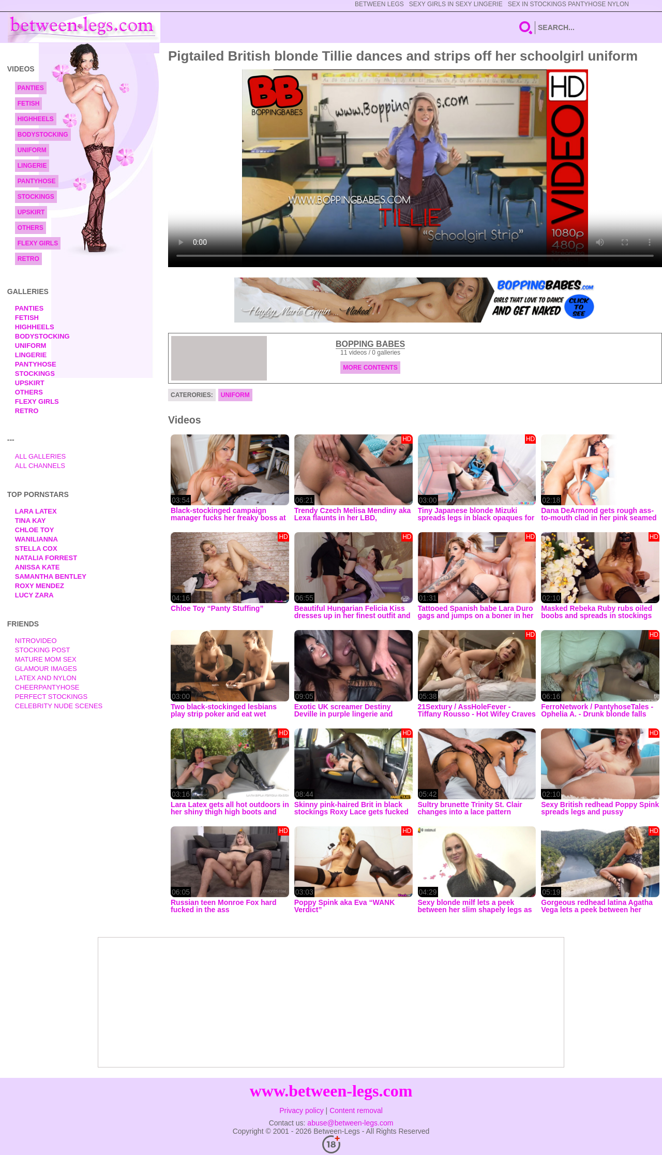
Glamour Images (46, 668)
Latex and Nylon (46, 678)
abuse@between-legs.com (350, 1123)
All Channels (40, 466)
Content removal (356, 1110)
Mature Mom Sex (46, 659)
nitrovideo (36, 641)
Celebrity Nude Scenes (59, 706)
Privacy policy (301, 1110)
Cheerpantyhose (47, 687)
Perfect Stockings (51, 696)
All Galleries (40, 456)
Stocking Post (42, 650)
